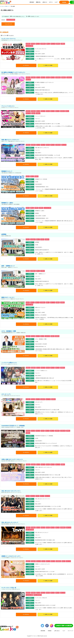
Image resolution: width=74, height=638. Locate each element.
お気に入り (45, 2)
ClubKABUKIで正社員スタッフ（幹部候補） (13, 425)
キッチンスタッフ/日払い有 (8, 587)
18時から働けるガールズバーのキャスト (12, 459)
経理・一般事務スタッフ (8, 266)
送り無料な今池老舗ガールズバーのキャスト (13, 72)
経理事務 (3, 234)
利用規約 (49, 630)
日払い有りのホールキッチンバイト (11, 491)
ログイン (51, 2)
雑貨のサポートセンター (8, 297)
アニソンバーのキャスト (8, 106)
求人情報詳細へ (26, 65)
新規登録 (64, 2)
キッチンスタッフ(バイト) (8, 38)
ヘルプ (56, 2)
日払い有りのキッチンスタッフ (9, 522)
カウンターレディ (6, 394)
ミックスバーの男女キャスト (9, 362)
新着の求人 (38, 2)
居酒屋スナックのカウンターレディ (11, 556)
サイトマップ (70, 630)
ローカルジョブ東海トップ (5, 6)
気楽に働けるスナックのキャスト (10, 139)
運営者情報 (43, 630)
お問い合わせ (56, 630)
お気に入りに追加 (47, 65)
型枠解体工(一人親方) (7, 202)
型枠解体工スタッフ (6, 171)
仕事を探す (32, 2)
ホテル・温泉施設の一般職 (8, 331)
